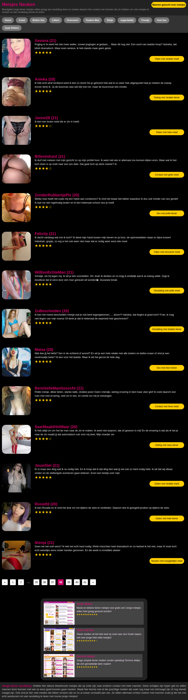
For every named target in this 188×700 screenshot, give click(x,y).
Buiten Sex (38, 20)
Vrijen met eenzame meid (167, 252)
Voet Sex (162, 20)
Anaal (22, 20)
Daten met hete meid (166, 132)
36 (44, 582)
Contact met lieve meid (167, 406)
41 (84, 582)
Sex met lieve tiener (167, 368)
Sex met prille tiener (167, 213)
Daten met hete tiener (167, 518)
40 (76, 582)
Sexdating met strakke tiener (166, 329)
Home (8, 20)
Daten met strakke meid (167, 483)
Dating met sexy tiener (166, 445)
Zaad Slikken (12, 28)
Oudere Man (92, 20)
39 (68, 582)
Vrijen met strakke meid (167, 59)
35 (36, 582)
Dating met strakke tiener (167, 97)
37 (52, 582)
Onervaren (72, 20)
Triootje (145, 20)
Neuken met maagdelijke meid (166, 561)
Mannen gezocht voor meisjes (168, 4)
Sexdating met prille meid (167, 290)
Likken (55, 20)
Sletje (110, 20)
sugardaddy (126, 20)
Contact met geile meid (167, 174)
